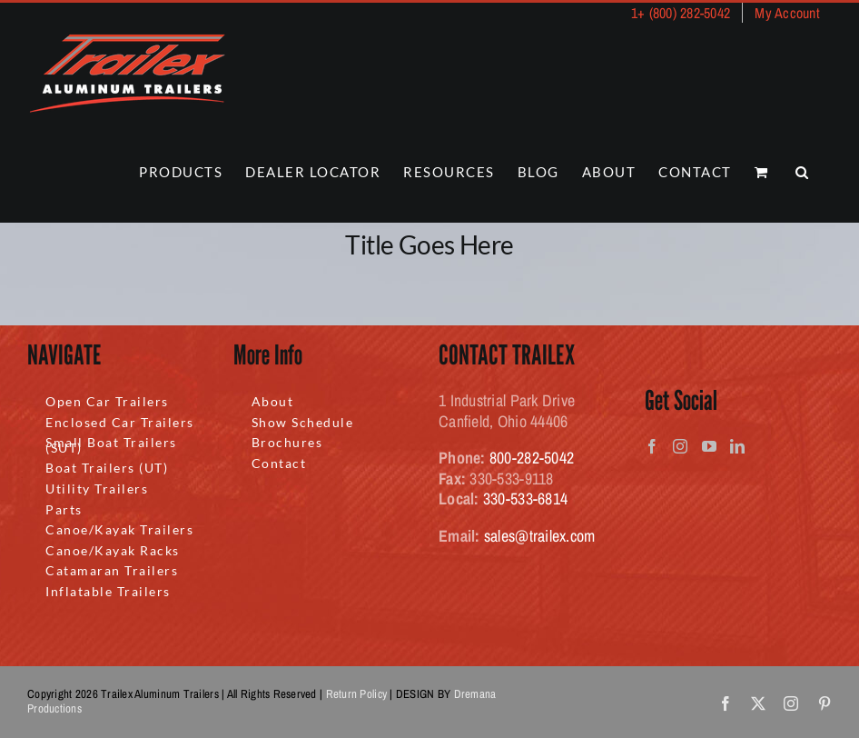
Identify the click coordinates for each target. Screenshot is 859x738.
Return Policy (357, 694)
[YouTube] (709, 446)
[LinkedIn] (737, 446)
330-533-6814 (525, 498)
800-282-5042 (531, 457)
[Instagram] (680, 446)
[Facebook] (652, 446)
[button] (802, 172)
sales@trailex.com (540, 535)
